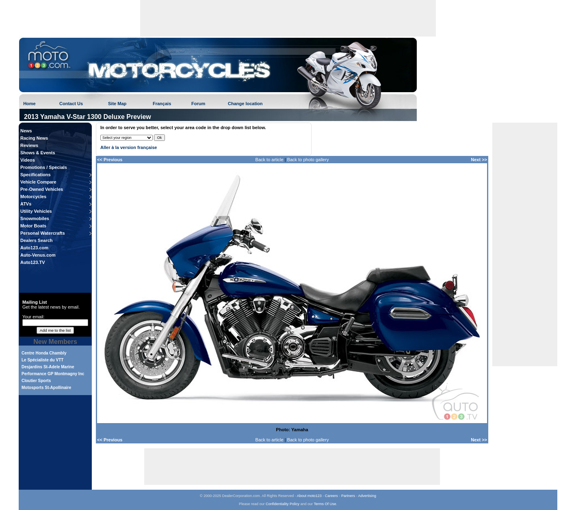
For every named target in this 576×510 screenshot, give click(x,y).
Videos (27, 160)
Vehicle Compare (38, 181)
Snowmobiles (34, 218)
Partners (348, 496)
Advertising (367, 496)
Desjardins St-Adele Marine (48, 367)
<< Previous (109, 159)
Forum (198, 103)
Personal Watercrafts (42, 233)
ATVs (25, 203)
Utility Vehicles (36, 211)
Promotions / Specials (43, 167)
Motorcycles (33, 196)
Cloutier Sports (36, 380)
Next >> (479, 159)
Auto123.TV (32, 262)
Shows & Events (37, 152)
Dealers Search (36, 240)
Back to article (270, 159)
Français (162, 103)
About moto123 (309, 496)
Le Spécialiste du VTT (42, 360)
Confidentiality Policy (282, 504)
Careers (331, 496)
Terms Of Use (325, 504)
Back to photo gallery (308, 159)
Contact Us (71, 103)
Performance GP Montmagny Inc (53, 374)
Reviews (29, 145)
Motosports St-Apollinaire (46, 387)
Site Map (117, 103)
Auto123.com (34, 247)
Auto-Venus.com (38, 255)
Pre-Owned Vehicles (41, 189)
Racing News (34, 138)
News (26, 130)
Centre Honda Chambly (44, 353)
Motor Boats (33, 225)
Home (29, 103)
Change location (245, 103)
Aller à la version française (128, 147)
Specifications (35, 174)
